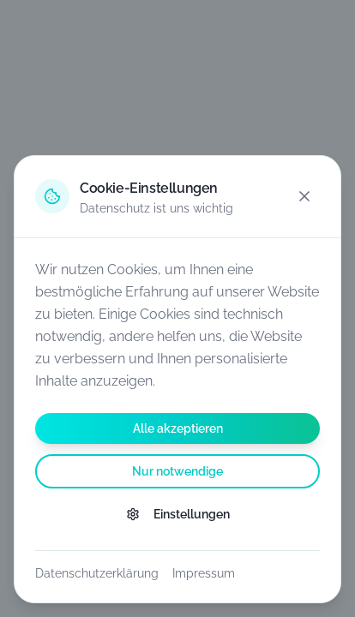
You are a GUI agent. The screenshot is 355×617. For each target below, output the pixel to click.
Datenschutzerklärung (97, 573)
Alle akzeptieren (178, 428)
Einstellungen (178, 514)
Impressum (203, 573)
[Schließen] (304, 196)
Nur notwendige (177, 471)
